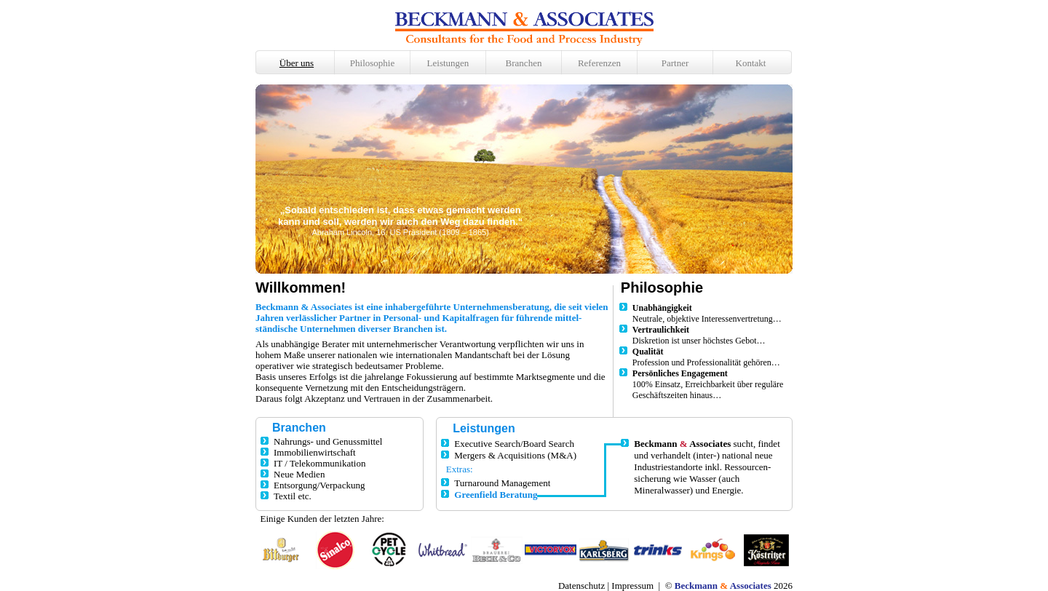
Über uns (296, 62)
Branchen (524, 62)
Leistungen (448, 62)
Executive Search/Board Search (514, 443)
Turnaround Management (502, 482)
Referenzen (599, 62)
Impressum (632, 585)
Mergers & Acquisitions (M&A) (515, 455)
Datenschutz (581, 585)
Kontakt (751, 62)
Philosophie (372, 62)
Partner (675, 62)
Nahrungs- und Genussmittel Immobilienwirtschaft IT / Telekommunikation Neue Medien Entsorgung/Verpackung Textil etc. (321, 468)
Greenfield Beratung (495, 494)
